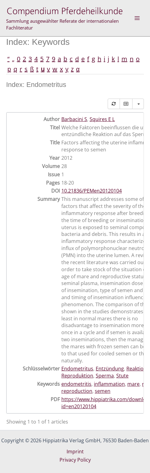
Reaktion (136, 368)
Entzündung (110, 368)
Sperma (105, 375)
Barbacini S (74, 119)
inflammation (109, 384)
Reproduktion (77, 375)
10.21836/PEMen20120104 (91, 190)
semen (102, 391)
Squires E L (102, 119)
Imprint (75, 451)
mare (133, 384)
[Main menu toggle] (137, 18)
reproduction (76, 391)
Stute (122, 375)
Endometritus (77, 368)
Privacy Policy (75, 459)
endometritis (76, 384)
